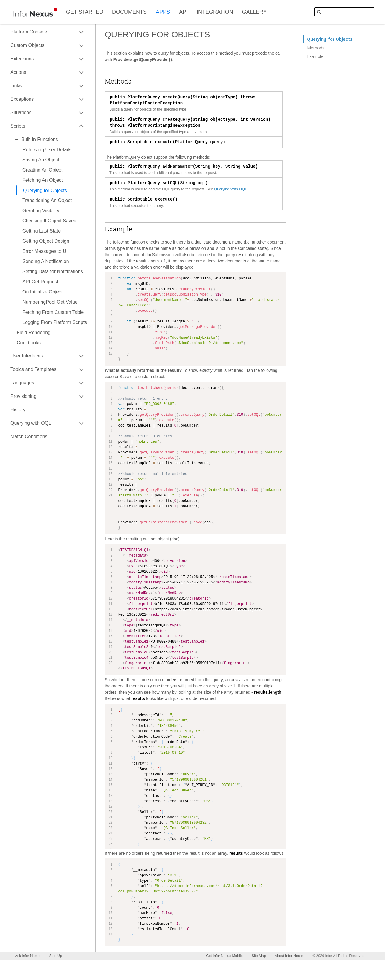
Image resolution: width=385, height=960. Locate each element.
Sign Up (55, 956)
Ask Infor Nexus (27, 956)
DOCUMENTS (129, 12)
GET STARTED (84, 12)
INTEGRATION (215, 12)
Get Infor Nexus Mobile (224, 956)
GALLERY (254, 12)
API (183, 12)
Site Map (259, 956)
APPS (163, 12)
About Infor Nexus (289, 956)
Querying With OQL (230, 189)
